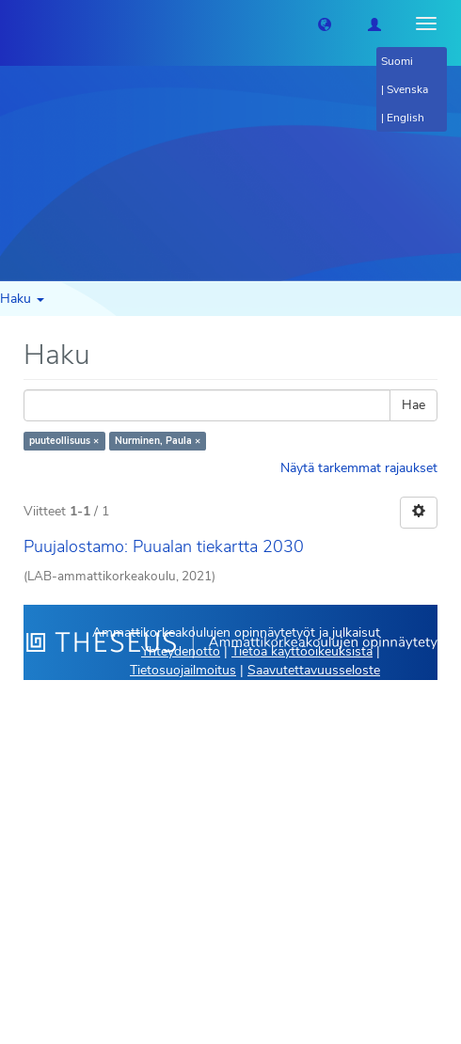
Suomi (397, 61)
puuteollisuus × (64, 441)
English (405, 117)
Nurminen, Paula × (157, 441)
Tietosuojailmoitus (183, 670)
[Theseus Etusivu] (14, 23)
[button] (325, 24)
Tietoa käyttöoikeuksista (302, 651)
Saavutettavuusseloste (313, 670)
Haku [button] (22, 299)
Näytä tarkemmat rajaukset (358, 468)
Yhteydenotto (180, 651)
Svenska (407, 89)
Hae (413, 405)
